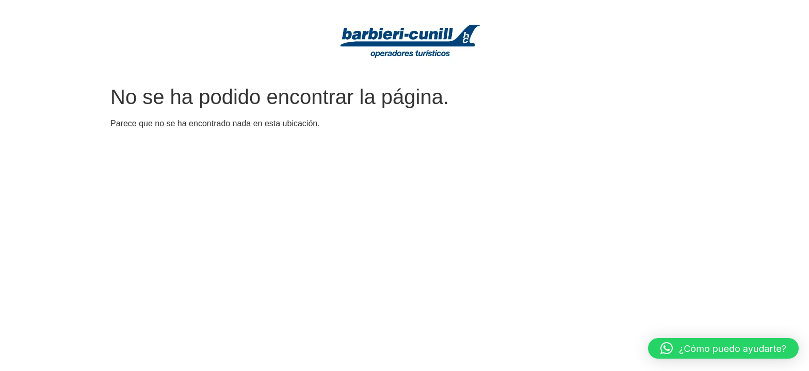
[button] (723, 348)
